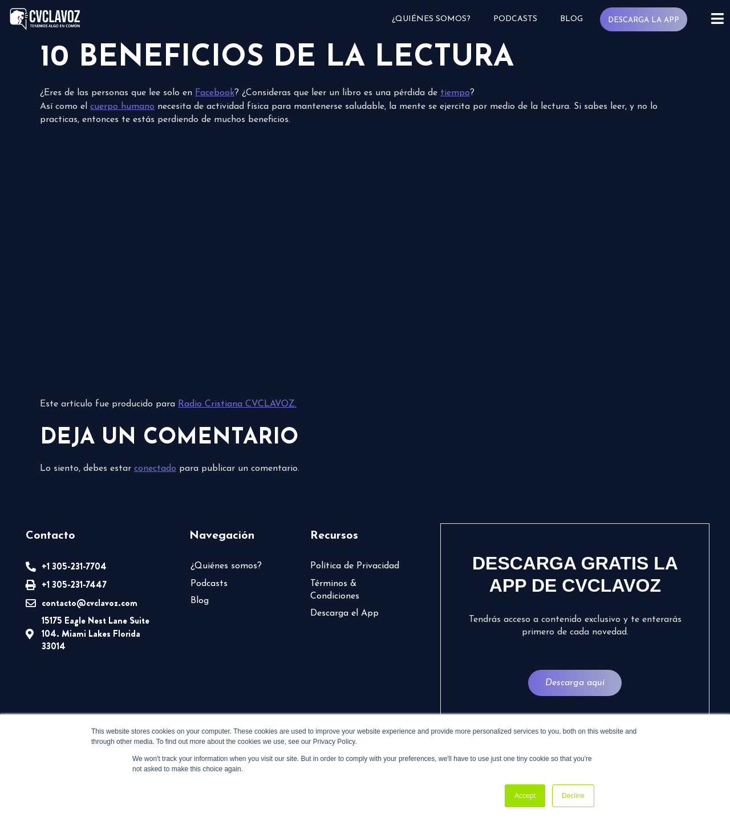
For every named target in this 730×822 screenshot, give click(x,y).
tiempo (455, 92)
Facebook (214, 92)
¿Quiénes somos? (431, 19)
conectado (155, 468)
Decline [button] (573, 796)
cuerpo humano (122, 106)
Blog (571, 19)
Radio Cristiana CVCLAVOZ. (237, 404)
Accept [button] (525, 796)
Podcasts (515, 19)
